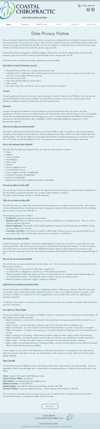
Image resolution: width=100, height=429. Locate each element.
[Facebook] (88, 9)
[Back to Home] (49, 406)
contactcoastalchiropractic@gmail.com (31, 381)
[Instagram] (93, 9)
